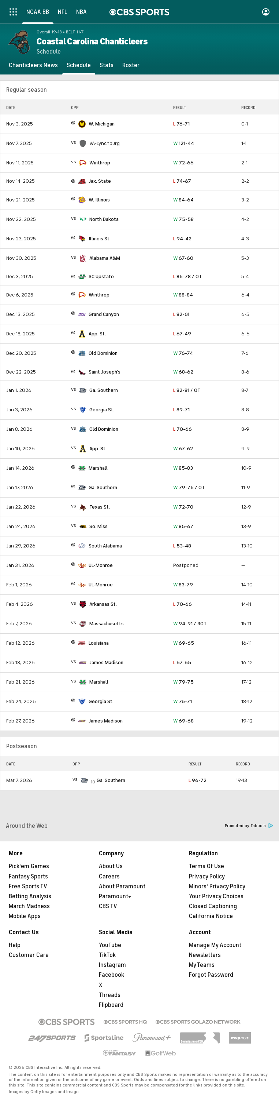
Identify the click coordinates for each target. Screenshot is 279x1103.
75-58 (183, 219)
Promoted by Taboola (249, 825)
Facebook (111, 975)
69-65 (183, 643)
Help (15, 945)
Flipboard (111, 1005)
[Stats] (106, 65)
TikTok (107, 955)
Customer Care (29, 955)
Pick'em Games (29, 866)
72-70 (183, 507)
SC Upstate (101, 276)
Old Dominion (103, 353)
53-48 (182, 546)
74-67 (182, 181)
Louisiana (99, 643)
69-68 (183, 721)
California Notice (211, 916)
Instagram (112, 965)
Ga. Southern (103, 390)
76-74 (183, 353)
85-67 (183, 526)
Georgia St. (101, 410)
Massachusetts (106, 623)
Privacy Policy (207, 876)
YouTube (110, 945)
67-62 (183, 448)
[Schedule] (78, 65)
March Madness (29, 906)
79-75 (183, 682)
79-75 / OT (189, 487)
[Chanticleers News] (33, 65)
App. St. (97, 334)
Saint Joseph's (104, 372)
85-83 (183, 468)
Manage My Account (215, 945)
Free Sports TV (28, 886)
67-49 (182, 334)
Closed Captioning (213, 906)
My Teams (202, 965)
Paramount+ (115, 896)
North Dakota (104, 219)
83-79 (183, 585)
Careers (109, 876)
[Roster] (131, 65)
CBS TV (108, 906)
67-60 (183, 258)
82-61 (181, 314)
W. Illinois (99, 200)
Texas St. (99, 507)
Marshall (98, 468)
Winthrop (99, 163)
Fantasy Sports (28, 876)
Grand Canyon (104, 314)
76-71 (181, 124)
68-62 (183, 372)
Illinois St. (100, 239)
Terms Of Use (206, 866)
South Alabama (105, 546)
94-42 (182, 239)
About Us (111, 866)
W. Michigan (102, 124)
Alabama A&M (104, 258)
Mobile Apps (25, 916)
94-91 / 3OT (190, 623)
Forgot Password (211, 975)
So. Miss (98, 526)
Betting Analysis (30, 896)
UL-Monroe (101, 565)
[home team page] (82, 124)
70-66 (182, 429)
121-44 (183, 143)
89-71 (181, 410)
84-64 (183, 200)
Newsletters (205, 955)
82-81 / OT (186, 390)
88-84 (183, 295)
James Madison (106, 662)
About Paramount (122, 886)
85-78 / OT (187, 276)
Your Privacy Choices (216, 896)
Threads (109, 995)
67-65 (182, 662)
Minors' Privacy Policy (217, 886)
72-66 (183, 163)
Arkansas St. (103, 604)
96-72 (198, 780)
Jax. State (100, 181)
